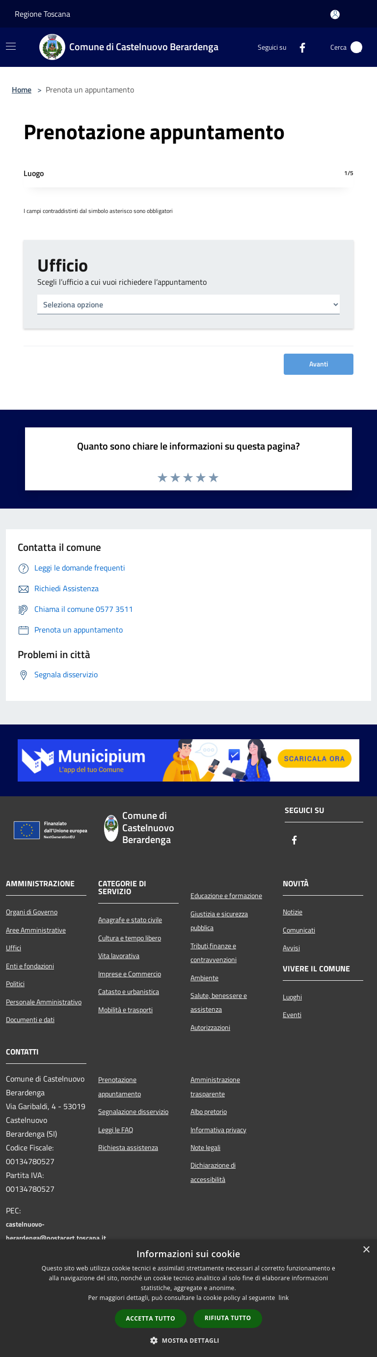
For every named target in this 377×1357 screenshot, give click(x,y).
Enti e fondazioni (30, 966)
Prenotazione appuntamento (119, 1086)
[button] (188, 1340)
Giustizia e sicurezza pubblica (219, 920)
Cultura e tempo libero (129, 938)
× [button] (366, 1250)
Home (21, 89)
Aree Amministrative (36, 930)
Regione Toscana (42, 14)
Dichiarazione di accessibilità (213, 1172)
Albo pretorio (208, 1111)
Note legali (205, 1147)
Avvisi (291, 947)
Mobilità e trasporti (125, 1009)
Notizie (292, 911)
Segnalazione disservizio (133, 1111)
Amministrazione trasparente (215, 1086)
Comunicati (299, 930)
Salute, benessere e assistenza (218, 1002)
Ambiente (204, 977)
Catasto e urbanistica (128, 991)
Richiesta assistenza (128, 1147)
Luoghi (292, 997)
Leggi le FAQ (115, 1129)
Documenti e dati (30, 1019)
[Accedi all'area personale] (335, 14)
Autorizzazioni (210, 1027)
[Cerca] (356, 47)
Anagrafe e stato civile (130, 919)
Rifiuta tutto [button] (228, 1318)
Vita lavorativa (118, 955)
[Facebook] (298, 47)
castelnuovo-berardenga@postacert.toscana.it (56, 1231)
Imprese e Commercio (129, 973)
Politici (15, 983)
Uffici (13, 947)
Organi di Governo (31, 911)
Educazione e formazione (226, 895)
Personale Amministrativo (43, 1001)
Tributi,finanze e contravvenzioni (213, 952)
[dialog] (188, 1298)
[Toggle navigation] (11, 46)
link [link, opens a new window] (284, 1298)
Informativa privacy (218, 1129)
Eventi (292, 1014)
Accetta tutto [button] (150, 1318)
